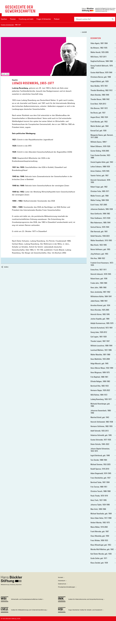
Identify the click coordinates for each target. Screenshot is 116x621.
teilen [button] (4, 267)
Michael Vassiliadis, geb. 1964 (101, 513)
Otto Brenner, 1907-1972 (99, 108)
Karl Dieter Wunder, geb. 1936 (101, 554)
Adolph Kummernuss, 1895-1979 (102, 323)
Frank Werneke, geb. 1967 (100, 531)
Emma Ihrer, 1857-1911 (99, 269)
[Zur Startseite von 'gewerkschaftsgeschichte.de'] (20, 11)
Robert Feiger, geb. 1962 (99, 187)
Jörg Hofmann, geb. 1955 (99, 254)
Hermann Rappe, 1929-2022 (100, 390)
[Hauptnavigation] (30, 19)
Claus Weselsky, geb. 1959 (100, 536)
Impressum (61, 580)
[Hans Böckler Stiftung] (11, 585)
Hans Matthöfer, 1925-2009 (100, 359)
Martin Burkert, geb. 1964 (99, 126)
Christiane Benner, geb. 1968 (101, 77)
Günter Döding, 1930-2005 (100, 151)
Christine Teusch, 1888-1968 (100, 491)
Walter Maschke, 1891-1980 (100, 354)
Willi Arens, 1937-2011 (99, 57)
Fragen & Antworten (44, 19)
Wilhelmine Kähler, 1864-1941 (101, 296)
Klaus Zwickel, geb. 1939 (99, 563)
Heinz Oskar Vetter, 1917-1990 (101, 518)
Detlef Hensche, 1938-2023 (100, 236)
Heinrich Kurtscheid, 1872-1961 (102, 328)
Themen (13, 19)
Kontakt (60, 577)
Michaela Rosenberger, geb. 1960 (100, 405)
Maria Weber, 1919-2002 (99, 527)
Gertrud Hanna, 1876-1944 (100, 227)
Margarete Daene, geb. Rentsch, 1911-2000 (102, 136)
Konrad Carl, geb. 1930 (98, 130)
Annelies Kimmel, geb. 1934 (100, 305)
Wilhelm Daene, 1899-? (99, 142)
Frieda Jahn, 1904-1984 (99, 283)
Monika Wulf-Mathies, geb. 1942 (102, 549)
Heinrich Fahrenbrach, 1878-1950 (101, 181)
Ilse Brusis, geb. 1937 (98, 113)
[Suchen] (112, 19)
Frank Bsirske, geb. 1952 (99, 121)
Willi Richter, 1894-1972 (99, 395)
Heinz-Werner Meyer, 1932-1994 (102, 368)
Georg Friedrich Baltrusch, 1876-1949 (102, 67)
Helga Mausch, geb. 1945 (99, 363)
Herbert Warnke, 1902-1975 (100, 522)
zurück (84, 32)
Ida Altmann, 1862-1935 (99, 48)
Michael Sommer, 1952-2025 (100, 464)
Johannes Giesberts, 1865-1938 (102, 209)
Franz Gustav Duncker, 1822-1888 (101, 156)
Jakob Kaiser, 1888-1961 (99, 301)
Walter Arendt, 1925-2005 (100, 52)
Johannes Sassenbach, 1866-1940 (101, 411)
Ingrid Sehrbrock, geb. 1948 (100, 455)
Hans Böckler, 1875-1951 (99, 86)
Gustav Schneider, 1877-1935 (101, 440)
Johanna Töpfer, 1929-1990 (100, 504)
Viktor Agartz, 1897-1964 (99, 43)
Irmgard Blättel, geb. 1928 (99, 81)
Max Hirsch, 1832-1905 (99, 245)
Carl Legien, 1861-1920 (99, 337)
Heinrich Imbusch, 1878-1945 (101, 274)
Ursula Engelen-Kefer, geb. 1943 (102, 162)
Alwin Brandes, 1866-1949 (100, 95)
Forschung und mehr (26, 19)
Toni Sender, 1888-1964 (99, 460)
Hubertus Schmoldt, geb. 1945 (101, 435)
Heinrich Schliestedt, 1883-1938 (102, 422)
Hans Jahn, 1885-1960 (98, 287)
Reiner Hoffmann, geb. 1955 (100, 249)
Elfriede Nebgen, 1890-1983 (100, 381)
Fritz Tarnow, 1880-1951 (99, 487)
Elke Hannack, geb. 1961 (99, 231)
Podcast (56, 19)
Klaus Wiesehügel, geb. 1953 (101, 545)
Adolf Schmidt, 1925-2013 (100, 431)
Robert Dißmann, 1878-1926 (100, 146)
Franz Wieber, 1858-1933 (99, 540)
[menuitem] (4, 20)
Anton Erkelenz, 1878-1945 (100, 171)
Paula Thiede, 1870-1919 (99, 496)
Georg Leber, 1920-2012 (99, 332)
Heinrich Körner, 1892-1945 (100, 314)
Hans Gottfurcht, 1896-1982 (100, 213)
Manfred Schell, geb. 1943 (100, 417)
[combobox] (92, 19)
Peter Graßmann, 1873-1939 (100, 218)
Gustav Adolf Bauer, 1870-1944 (101, 72)
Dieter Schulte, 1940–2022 (100, 444)
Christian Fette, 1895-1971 (100, 191)
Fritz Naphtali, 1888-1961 (99, 377)
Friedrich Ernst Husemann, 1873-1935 (102, 264)
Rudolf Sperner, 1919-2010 (100, 469)
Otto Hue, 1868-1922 (98, 258)
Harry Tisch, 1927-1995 (99, 500)
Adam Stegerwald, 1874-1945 (101, 473)
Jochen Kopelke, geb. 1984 (100, 319)
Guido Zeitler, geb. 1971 (99, 558)
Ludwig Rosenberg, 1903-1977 (101, 399)
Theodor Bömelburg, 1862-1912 (101, 90)
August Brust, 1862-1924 (99, 117)
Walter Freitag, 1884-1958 (100, 200)
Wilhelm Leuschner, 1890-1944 (101, 345)
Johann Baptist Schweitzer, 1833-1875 (100, 449)
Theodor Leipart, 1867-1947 (100, 341)
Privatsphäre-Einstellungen (66, 587)
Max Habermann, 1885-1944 (100, 222)
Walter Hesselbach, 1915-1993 (101, 240)
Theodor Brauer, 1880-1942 (100, 99)
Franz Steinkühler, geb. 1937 (100, 478)
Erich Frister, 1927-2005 (99, 205)
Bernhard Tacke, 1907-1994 (100, 482)
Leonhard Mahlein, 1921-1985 (101, 350)
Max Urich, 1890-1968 (98, 509)
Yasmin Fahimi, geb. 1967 (99, 175)
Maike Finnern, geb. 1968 (99, 196)
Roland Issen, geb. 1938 (99, 278)
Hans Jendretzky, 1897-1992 (100, 292)
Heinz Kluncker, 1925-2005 (100, 310)
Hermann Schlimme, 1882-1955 (101, 426)
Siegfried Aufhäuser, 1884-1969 (102, 61)
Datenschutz (62, 584)
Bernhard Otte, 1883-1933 (100, 386)
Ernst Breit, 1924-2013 (98, 104)
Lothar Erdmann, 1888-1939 (100, 166)
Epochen (4, 19)
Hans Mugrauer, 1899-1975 (100, 372)
